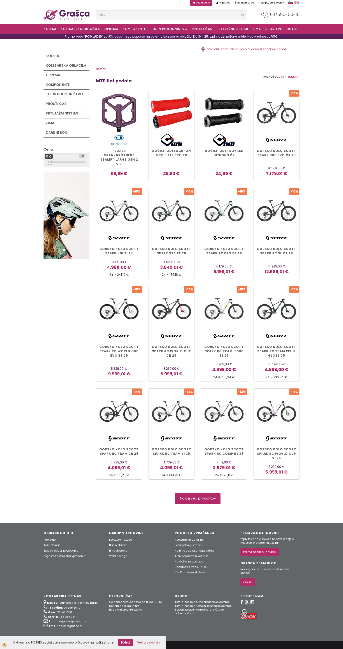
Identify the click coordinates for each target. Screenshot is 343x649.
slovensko (290, 2)
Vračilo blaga (118, 556)
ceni (283, 76)
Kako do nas (52, 545)
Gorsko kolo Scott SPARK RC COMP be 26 (224, 451)
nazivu (293, 76)
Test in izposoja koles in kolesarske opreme (203, 606)
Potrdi (125, 642)
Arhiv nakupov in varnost (191, 556)
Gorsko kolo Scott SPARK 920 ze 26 (171, 251)
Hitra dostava (118, 550)
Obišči (247, 582)
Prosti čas (202, 29)
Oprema (111, 29)
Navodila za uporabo (189, 561)
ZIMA (257, 29)
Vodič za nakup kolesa (190, 572)
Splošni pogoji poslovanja (61, 550)
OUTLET (292, 29)
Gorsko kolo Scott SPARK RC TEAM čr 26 (119, 451)
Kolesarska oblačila (80, 29)
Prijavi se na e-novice (259, 552)
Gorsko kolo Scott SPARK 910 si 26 (119, 251)
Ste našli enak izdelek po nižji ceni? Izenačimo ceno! (243, 49)
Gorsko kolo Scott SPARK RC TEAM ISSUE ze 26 (224, 351)
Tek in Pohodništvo (168, 29)
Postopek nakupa (120, 539)
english (296, 2)
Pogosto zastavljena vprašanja (65, 556)
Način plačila (118, 545)
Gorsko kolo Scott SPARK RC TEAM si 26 (171, 451)
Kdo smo (50, 539)
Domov (101, 69)
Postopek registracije (188, 545)
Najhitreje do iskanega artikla (194, 550)
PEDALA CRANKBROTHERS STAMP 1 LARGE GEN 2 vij (119, 157)
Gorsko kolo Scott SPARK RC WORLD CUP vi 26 (276, 453)
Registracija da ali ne (189, 539)
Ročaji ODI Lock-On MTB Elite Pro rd (171, 153)
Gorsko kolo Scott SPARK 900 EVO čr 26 (276, 153)
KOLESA (50, 29)
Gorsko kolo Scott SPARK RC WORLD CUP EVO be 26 (119, 351)
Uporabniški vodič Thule (190, 567)
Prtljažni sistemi (232, 29)
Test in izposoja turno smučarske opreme (202, 602)
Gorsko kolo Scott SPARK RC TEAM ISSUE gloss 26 (276, 351)
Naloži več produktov (198, 498)
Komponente (134, 29)
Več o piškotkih (148, 642)
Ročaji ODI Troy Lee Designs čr (224, 153)
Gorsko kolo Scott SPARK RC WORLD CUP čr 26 (171, 351)
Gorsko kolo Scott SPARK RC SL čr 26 (276, 251)
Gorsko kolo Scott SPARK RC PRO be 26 (224, 251)
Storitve (273, 29)
